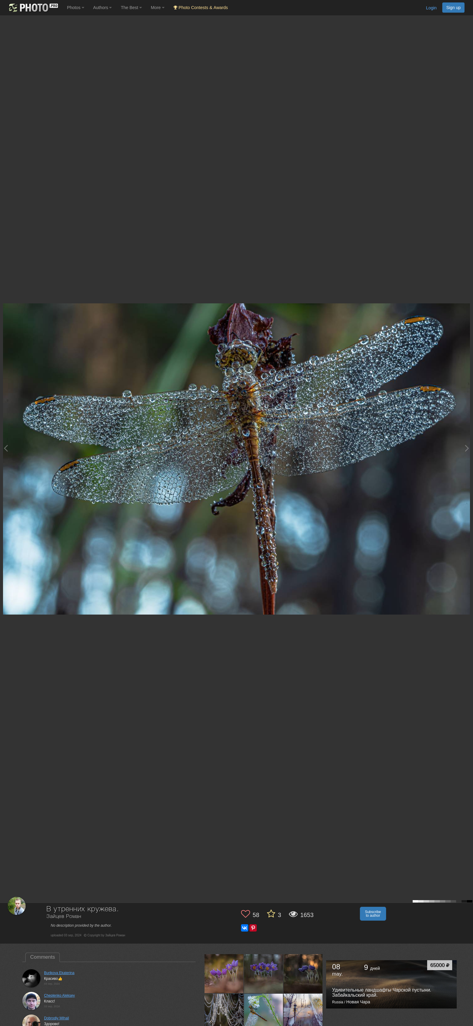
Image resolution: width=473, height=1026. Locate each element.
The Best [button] (131, 7)
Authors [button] (102, 7)
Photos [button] (75, 7)
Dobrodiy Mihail (56, 1018)
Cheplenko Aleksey (59, 995)
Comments (42, 957)
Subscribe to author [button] (373, 914)
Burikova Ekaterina (59, 973)
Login (431, 8)
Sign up (453, 7)
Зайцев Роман (63, 916)
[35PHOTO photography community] (33, 7)
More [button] (157, 7)
